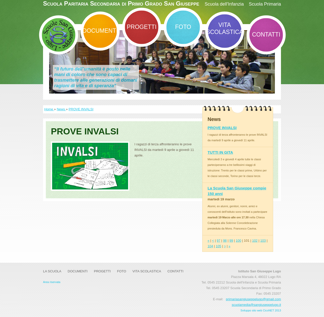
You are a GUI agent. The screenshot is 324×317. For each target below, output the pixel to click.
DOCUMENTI (100, 30)
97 (218, 240)
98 (225, 240)
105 (218, 246)
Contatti (266, 34)
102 (255, 240)
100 (238, 240)
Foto (183, 27)
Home (49, 109)
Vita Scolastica (224, 28)
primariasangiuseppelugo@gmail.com (253, 299)
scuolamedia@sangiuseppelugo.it (256, 305)
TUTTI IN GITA (220, 152)
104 (210, 246)
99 (231, 240)
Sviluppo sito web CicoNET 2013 (260, 310)
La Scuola (52, 271)
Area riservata (51, 282)
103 (263, 240)
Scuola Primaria (265, 4)
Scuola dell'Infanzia (224, 4)
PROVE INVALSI (81, 109)
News (61, 109)
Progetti (142, 27)
